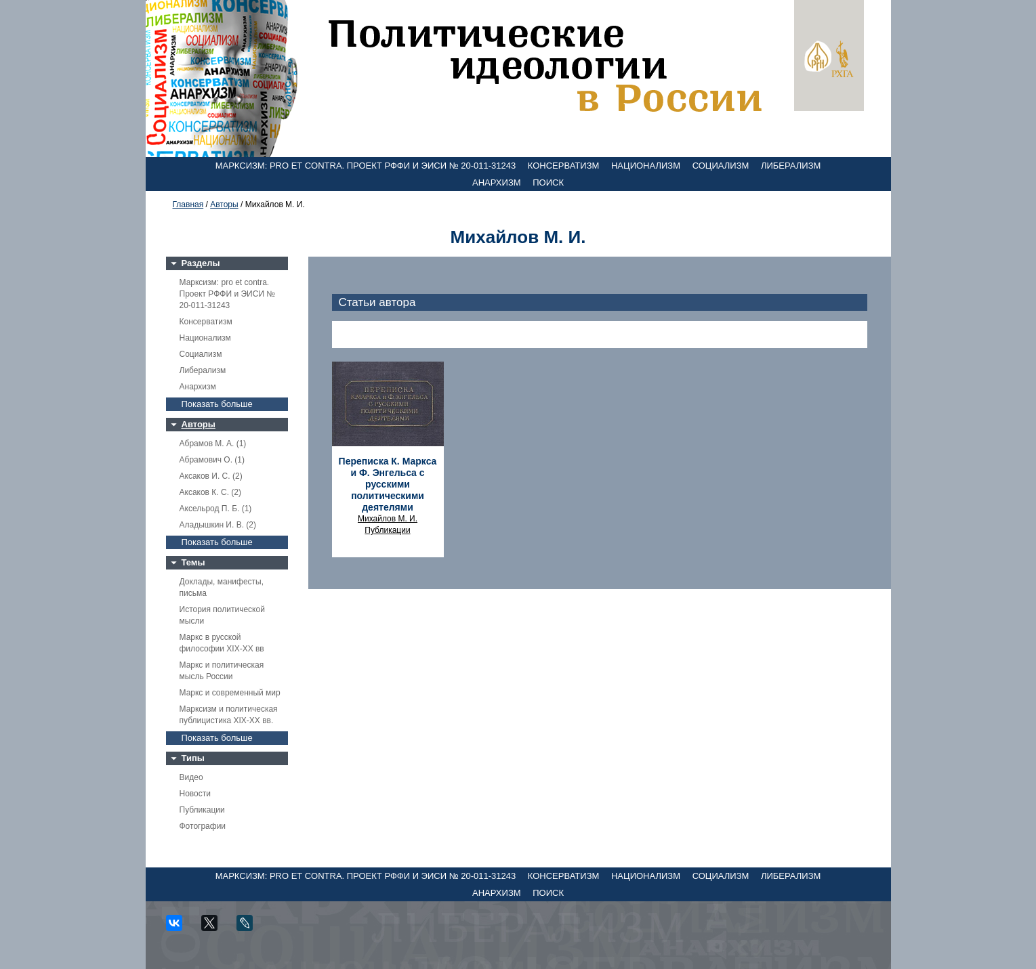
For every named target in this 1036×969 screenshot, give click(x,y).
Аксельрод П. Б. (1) (216, 508)
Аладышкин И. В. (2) (218, 525)
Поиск (548, 182)
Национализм (645, 165)
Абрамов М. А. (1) (213, 443)
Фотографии (203, 826)
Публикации (202, 810)
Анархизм (496, 182)
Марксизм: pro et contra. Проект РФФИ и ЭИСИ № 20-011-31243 (365, 165)
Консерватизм (564, 165)
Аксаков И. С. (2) (211, 476)
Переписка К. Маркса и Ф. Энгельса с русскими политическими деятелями (388, 484)
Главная (188, 204)
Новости (195, 793)
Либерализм (791, 165)
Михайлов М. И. (387, 518)
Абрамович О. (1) (212, 460)
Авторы (224, 204)
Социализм (720, 165)
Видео (191, 777)
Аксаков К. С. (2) (211, 492)
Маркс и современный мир (230, 692)
